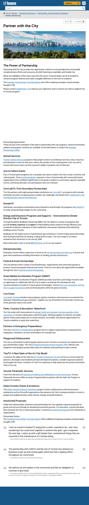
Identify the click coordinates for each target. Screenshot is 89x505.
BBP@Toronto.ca (38, 243)
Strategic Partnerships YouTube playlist (24, 82)
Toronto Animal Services (13, 159)
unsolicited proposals (60, 410)
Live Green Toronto (11, 297)
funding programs (28, 177)
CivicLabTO (57, 192)
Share (69, 21)
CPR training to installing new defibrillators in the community (45, 374)
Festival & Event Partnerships (31, 270)
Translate (79, 21)
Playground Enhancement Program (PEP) (50, 344)
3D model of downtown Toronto (47, 357)
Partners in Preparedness (23, 330)
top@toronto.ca (22, 89)
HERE (21, 243)
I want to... (69, 3)
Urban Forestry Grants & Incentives (22, 389)
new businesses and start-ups (59, 252)
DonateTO (80, 207)
